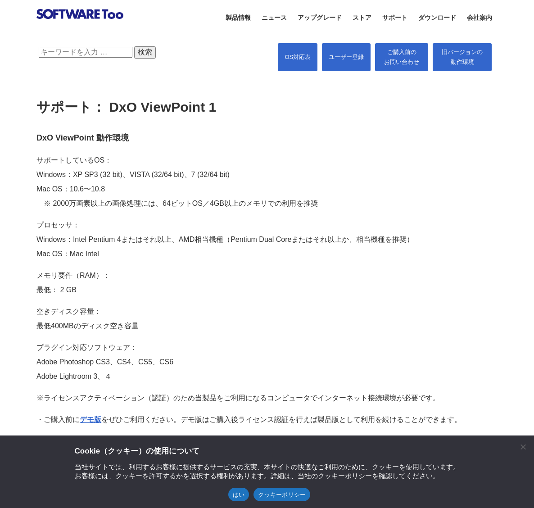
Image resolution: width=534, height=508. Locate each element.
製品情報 (238, 17)
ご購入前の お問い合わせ (401, 57)
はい (239, 494)
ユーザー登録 (346, 57)
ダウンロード (437, 17)
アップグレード (320, 17)
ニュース (274, 17)
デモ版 (90, 419)
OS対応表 (298, 57)
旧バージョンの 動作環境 (462, 57)
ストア (362, 17)
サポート (394, 17)
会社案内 (479, 17)
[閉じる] (522, 446)
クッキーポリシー (282, 494)
